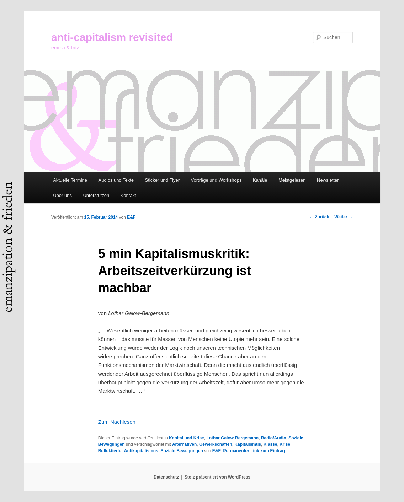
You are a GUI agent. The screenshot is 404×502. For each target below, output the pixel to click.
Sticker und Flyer (162, 180)
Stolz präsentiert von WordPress (217, 477)
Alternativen (184, 444)
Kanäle (260, 180)
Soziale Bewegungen (181, 450)
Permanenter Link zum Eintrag (254, 450)
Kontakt (128, 195)
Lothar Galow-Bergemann (232, 438)
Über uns (62, 195)
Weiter (343, 216)
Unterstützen (96, 195)
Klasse (270, 444)
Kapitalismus (247, 444)
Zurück (319, 216)
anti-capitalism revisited (112, 37)
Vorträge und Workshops (216, 180)
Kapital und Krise (186, 438)
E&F (131, 217)
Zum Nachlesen (116, 422)
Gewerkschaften (215, 444)
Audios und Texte (116, 180)
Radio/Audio (273, 438)
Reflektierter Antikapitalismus (128, 450)
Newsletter (328, 180)
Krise (285, 444)
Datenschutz (166, 477)
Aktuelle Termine (70, 180)
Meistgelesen (292, 180)
